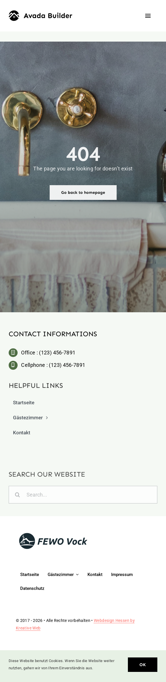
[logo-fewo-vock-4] (53, 535)
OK (142, 664)
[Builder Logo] (40, 13)
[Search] (17, 496)
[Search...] (83, 496)
